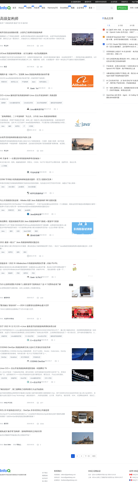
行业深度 (14, 14)
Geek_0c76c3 (36, 302)
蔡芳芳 (6, 460)
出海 (35, 14)
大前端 (98, 14)
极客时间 (88, 2)
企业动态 (4, 14)
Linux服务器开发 (37, 120)
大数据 (69, 14)
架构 (61, 14)
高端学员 (124, 2)
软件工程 (79, 14)
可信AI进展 (34, 188)
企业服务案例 (76, 2)
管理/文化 (108, 14)
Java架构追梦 (36, 234)
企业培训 (114, 2)
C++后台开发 (35, 370)
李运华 (6, 51)
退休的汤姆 (34, 257)
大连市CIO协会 (8, 346)
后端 (42, 14)
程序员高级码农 (36, 211)
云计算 (89, 14)
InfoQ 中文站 (8, 437)
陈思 (5, 74)
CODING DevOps (37, 393)
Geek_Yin (34, 98)
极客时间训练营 (101, 2)
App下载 (135, 2)
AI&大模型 (25, 14)
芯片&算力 (52, 14)
